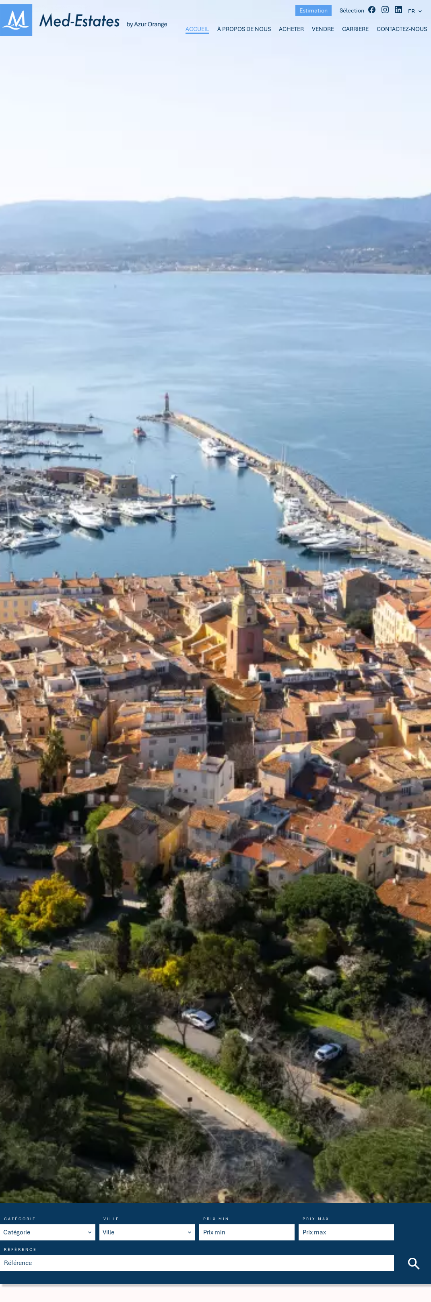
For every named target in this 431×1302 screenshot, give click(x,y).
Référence (20, 1249)
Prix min (216, 1219)
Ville (111, 1219)
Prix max (316, 1219)
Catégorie (20, 1219)
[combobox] (47, 1232)
